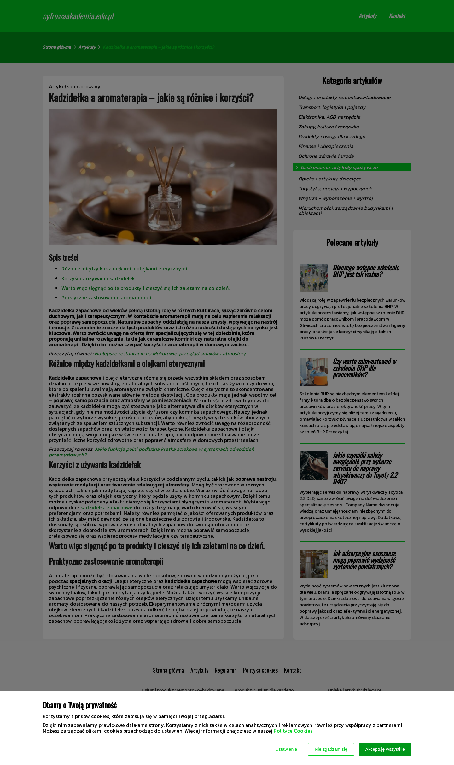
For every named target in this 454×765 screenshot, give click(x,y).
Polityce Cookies (293, 730)
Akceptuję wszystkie (385, 749)
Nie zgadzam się (331, 749)
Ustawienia (286, 749)
